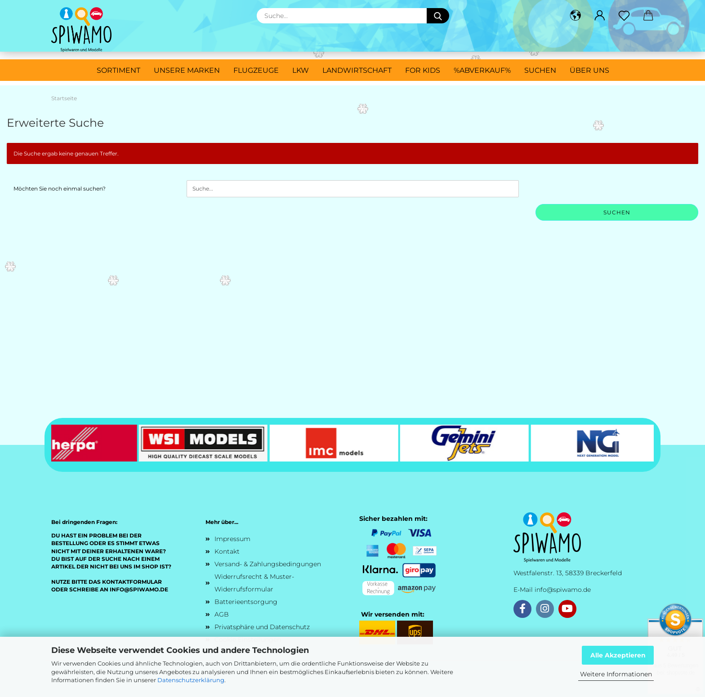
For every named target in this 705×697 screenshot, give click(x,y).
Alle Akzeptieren (618, 655)
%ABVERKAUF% (482, 70)
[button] (575, 15)
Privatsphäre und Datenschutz (262, 627)
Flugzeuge (256, 70)
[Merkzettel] (624, 15)
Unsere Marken (187, 70)
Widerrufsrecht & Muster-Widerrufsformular (254, 583)
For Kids (422, 70)
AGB (221, 614)
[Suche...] (438, 15)
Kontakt (227, 551)
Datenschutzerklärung (190, 680)
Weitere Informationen (616, 674)
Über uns (589, 70)
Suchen (540, 70)
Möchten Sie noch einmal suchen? (59, 188)
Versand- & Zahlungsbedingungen (267, 564)
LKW (300, 70)
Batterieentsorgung (245, 602)
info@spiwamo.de (563, 590)
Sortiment (118, 70)
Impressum (232, 539)
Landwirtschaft (357, 70)
